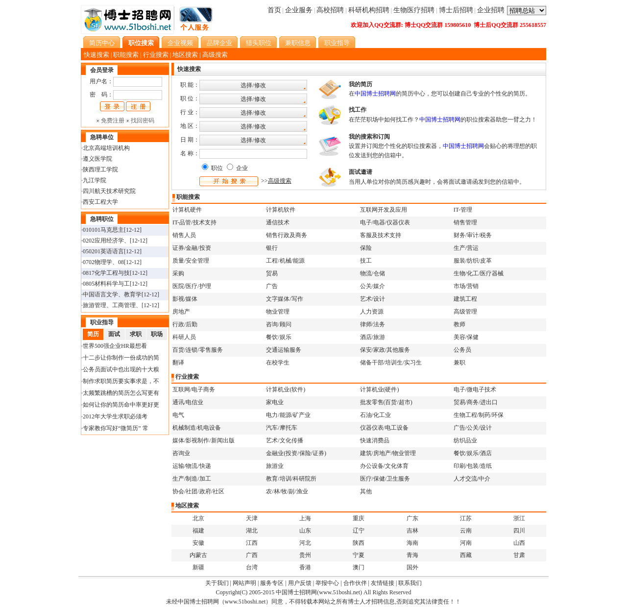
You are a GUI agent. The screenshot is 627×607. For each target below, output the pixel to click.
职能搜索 (126, 54)
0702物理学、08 (103, 262)
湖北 (252, 530)
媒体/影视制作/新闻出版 (203, 440)
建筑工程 (465, 298)
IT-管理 (463, 209)
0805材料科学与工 (106, 283)
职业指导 (337, 43)
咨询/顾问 (278, 324)
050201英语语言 (103, 251)
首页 (274, 10)
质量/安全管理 (190, 260)
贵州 (305, 555)
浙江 (519, 518)
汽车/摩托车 (281, 427)
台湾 (252, 567)
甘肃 (519, 555)
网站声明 (244, 583)
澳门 (358, 567)
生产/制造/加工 (191, 478)
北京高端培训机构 (106, 148)
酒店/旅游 (372, 337)
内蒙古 (198, 555)
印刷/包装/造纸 (473, 465)
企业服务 (299, 10)
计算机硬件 (187, 209)
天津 (252, 518)
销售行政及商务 (286, 235)
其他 (366, 491)
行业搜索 (156, 54)
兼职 (459, 362)
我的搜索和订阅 (369, 136)
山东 (305, 530)
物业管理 (277, 311)
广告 (272, 286)
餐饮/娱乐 (278, 337)
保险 (366, 247)
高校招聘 (330, 10)
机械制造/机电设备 (196, 427)
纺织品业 (465, 440)
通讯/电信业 (187, 402)
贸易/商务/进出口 (476, 402)
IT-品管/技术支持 (194, 222)
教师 (459, 324)
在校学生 (277, 362)
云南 (466, 530)
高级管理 (465, 311)
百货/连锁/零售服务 (197, 349)
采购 (178, 273)
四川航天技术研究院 (109, 191)
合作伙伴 (355, 583)
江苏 (466, 518)
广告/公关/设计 (473, 427)
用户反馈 (300, 583)
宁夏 (358, 555)
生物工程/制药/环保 (479, 415)
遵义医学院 (97, 158)
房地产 (181, 311)
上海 (305, 518)
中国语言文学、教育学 (112, 294)
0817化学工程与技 (106, 272)
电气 (178, 415)
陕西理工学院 (100, 169)
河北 (305, 542)
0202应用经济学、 (106, 240)
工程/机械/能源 (285, 260)
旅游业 (275, 465)
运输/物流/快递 (191, 465)
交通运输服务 (283, 349)
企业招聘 (491, 10)
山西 (519, 542)
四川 (519, 530)
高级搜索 (215, 54)
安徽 (198, 542)
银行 (272, 247)
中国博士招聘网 (296, 592)
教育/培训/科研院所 (291, 478)
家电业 (275, 402)
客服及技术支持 (380, 235)
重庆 (358, 518)
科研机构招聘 (368, 10)
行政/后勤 (184, 324)
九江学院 (94, 180)
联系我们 (410, 583)
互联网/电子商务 (193, 389)
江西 (252, 542)
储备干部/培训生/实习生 (391, 362)
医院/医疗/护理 (191, 286)
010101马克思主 (103, 229)
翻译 (178, 362)
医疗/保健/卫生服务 (385, 478)
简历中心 (102, 43)
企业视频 (180, 43)
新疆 (198, 567)
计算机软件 (280, 209)
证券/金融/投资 (191, 247)
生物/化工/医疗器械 (479, 273)
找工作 (357, 109)
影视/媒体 (184, 298)
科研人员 (184, 337)
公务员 (462, 349)
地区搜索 (185, 54)
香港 (305, 567)
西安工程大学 (100, 201)
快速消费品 (374, 440)
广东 (412, 518)
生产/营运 (466, 247)
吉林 (412, 530)
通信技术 (277, 222)
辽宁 (358, 530)
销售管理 (465, 222)
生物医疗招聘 (413, 10)
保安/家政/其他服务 (385, 349)
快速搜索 (96, 54)
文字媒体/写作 (284, 298)
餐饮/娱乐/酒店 (473, 453)
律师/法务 (372, 324)
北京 (198, 518)
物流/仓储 (372, 273)
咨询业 (181, 453)
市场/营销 (466, 286)
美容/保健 (466, 337)
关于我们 (217, 583)
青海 (412, 555)
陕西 (358, 542)
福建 (198, 530)
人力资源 (372, 311)
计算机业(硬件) (379, 389)
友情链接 (382, 583)
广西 (252, 555)
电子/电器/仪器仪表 (385, 222)
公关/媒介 (372, 286)
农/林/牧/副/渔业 (287, 491)
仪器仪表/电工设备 (384, 427)
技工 (366, 260)
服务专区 (272, 583)
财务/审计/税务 (473, 235)
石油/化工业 (375, 415)
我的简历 (360, 84)
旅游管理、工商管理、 (112, 305)
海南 (412, 542)
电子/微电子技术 (475, 389)
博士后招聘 (456, 10)
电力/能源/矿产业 (288, 415)
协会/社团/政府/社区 (198, 491)
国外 (412, 567)
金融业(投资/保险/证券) (296, 453)
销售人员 (184, 235)
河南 (466, 542)
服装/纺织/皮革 (473, 260)
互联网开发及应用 (383, 209)
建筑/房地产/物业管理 (388, 453)
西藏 (466, 555)
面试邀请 (360, 172)
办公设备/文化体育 (384, 465)
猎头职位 (258, 43)
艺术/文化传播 (284, 440)
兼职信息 (298, 43)
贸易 (272, 273)
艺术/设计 (372, 298)
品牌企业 (219, 43)
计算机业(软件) (285, 389)
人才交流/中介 (472, 478)
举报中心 (327, 583)
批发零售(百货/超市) (386, 402)
